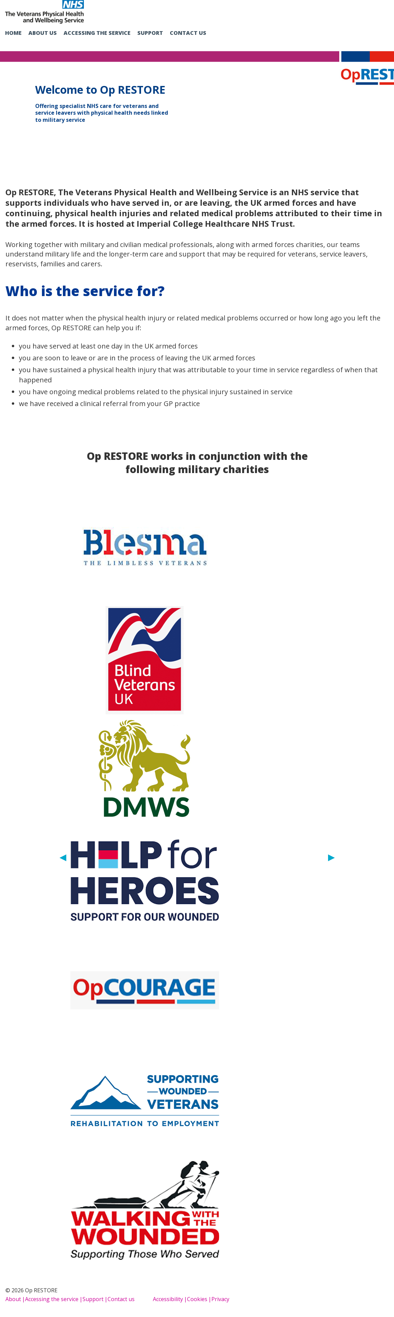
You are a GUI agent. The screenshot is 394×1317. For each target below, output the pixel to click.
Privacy (220, 1299)
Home (13, 33)
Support (150, 33)
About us (42, 33)
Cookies (197, 1299)
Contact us (188, 33)
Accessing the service (97, 33)
